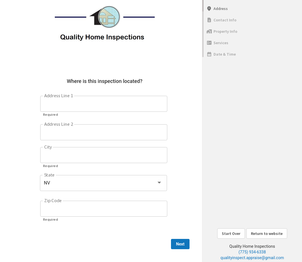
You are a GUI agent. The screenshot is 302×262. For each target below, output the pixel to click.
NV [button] (47, 183)
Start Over (231, 233)
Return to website (267, 233)
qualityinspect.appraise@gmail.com (252, 257)
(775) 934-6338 (252, 252)
